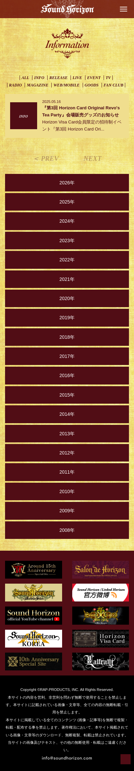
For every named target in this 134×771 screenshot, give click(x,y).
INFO (39, 77)
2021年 (67, 279)
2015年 (67, 395)
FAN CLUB (114, 85)
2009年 (67, 510)
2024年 (67, 221)
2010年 (67, 491)
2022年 (67, 259)
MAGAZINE (37, 85)
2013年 (67, 433)
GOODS (92, 85)
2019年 (67, 317)
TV (108, 77)
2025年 (67, 202)
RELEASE (58, 77)
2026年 (67, 182)
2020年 (67, 298)
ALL (25, 77)
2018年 (67, 337)
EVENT (94, 77)
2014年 (67, 414)
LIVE (77, 77)
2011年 (67, 472)
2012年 (67, 452)
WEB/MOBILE (66, 85)
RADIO (15, 85)
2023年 (67, 240)
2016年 (67, 375)
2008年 (67, 530)
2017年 (67, 356)
